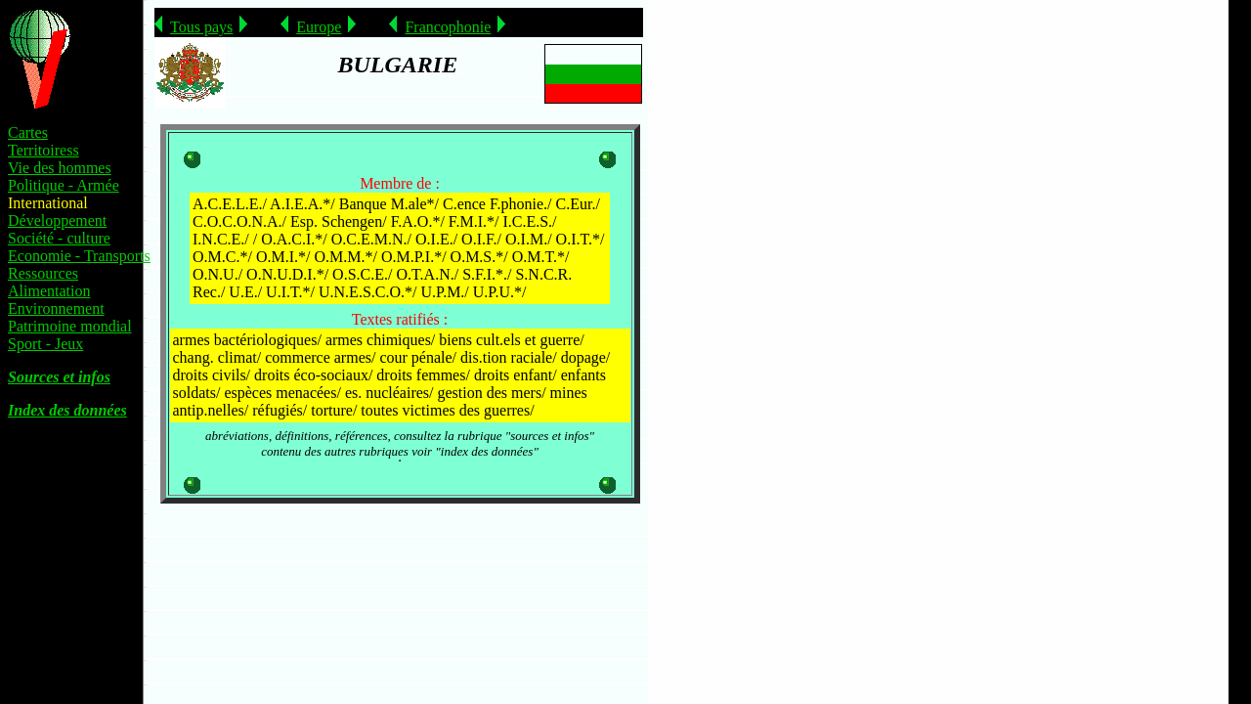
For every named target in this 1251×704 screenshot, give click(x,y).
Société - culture (59, 238)
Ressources (43, 273)
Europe (318, 27)
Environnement (56, 308)
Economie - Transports (79, 255)
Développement (57, 220)
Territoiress (43, 150)
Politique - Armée (63, 185)
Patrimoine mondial (70, 326)
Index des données (67, 410)
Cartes (28, 132)
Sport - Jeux (45, 343)
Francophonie (448, 27)
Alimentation (49, 291)
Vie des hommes (59, 167)
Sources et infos (59, 377)
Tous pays (201, 27)
